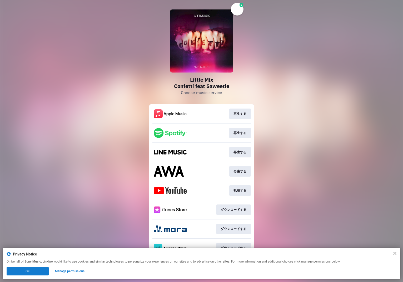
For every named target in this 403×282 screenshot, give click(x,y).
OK (28, 271)
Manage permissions (70, 271)
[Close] (395, 253)
